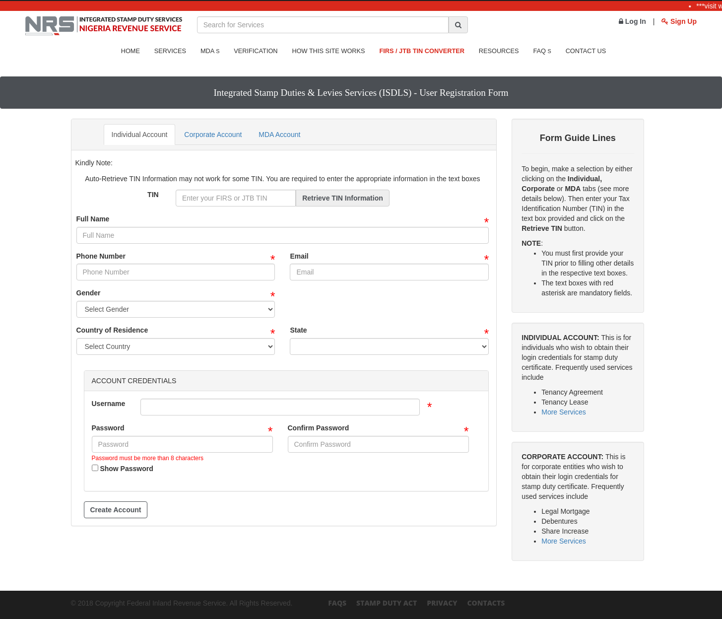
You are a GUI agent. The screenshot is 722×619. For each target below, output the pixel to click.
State (298, 330)
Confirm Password (318, 428)
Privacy (442, 603)
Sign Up (679, 21)
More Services (563, 412)
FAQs (337, 603)
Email (299, 256)
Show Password (122, 469)
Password (108, 428)
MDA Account (279, 134)
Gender (88, 293)
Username (109, 404)
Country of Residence (112, 330)
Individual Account (140, 134)
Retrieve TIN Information (342, 198)
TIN (153, 195)
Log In (632, 21)
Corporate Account (213, 134)
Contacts (486, 603)
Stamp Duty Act (386, 603)
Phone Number (101, 256)
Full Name (93, 219)
